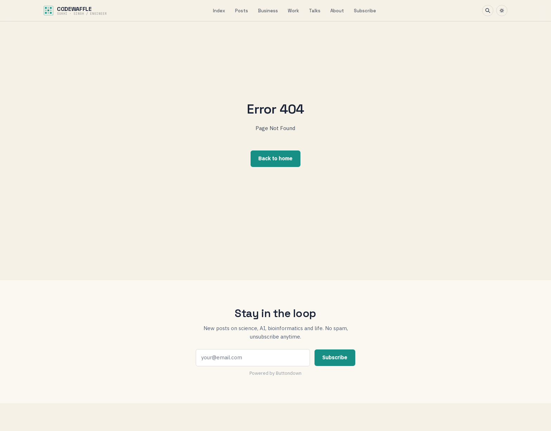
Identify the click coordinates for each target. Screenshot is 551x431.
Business (268, 11)
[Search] (487, 10)
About (337, 11)
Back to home (275, 158)
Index (219, 11)
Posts (241, 11)
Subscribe (365, 11)
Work (293, 11)
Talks (314, 11)
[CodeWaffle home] (75, 10)
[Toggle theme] (501, 10)
